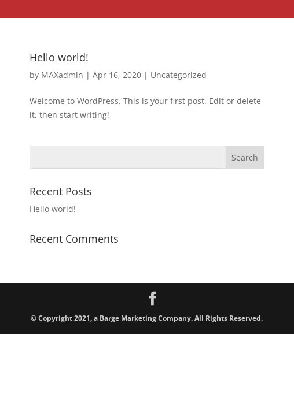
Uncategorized (178, 74)
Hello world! (59, 57)
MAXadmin (62, 74)
